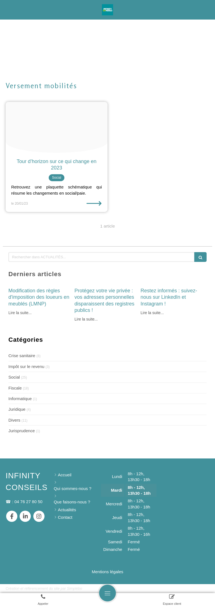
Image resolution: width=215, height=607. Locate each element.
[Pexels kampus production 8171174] (57, 127)
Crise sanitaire (21, 355)
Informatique (20, 398)
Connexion (199, 588)
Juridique (16, 409)
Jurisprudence (21, 430)
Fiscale (15, 388)
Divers (14, 420)
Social (14, 377)
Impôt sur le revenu (26, 366)
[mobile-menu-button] (107, 593)
